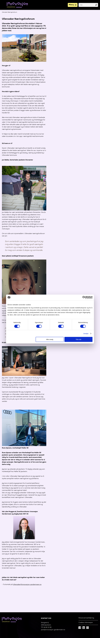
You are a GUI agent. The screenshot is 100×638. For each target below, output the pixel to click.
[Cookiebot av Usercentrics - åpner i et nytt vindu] (83, 297)
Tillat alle (78, 339)
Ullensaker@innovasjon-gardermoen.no (27, 584)
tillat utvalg (49, 339)
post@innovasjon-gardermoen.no (53, 630)
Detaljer (86, 333)
